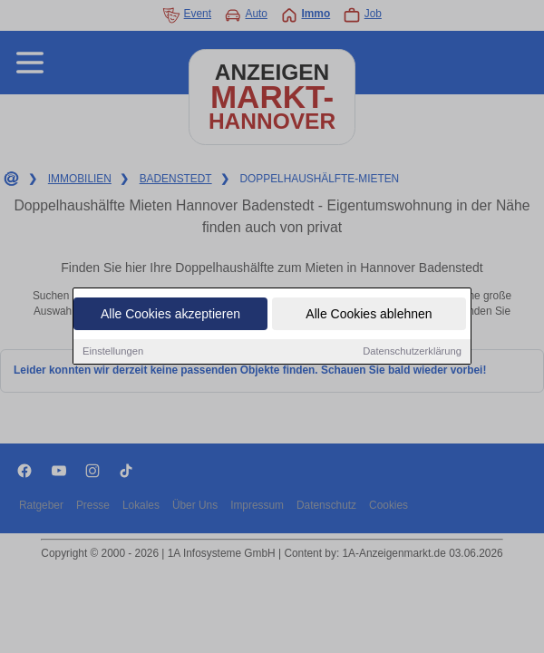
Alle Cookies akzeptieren (170, 314)
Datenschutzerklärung (412, 351)
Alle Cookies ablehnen (369, 314)
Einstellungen (113, 351)
